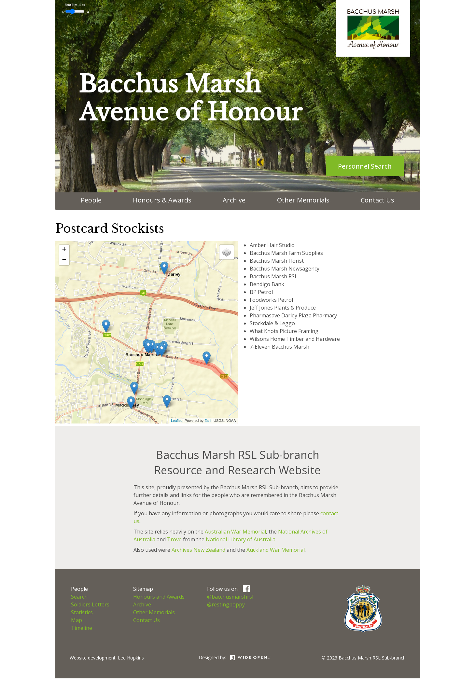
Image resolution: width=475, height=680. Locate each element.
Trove (174, 539)
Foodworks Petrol (271, 299)
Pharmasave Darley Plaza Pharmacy (293, 315)
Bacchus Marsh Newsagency (284, 268)
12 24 (75, 12)
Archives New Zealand (198, 549)
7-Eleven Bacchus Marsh (279, 346)
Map (76, 620)
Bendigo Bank (267, 284)
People (91, 200)
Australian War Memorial (235, 531)
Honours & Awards (162, 200)
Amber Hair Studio (272, 245)
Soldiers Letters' (91, 604)
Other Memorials (303, 200)
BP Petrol (261, 292)
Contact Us (377, 200)
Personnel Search (365, 166)
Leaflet (176, 421)
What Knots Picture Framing (284, 331)
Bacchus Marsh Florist (277, 260)
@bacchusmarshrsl (230, 596)
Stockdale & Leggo (272, 323)
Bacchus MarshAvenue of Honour (190, 98)
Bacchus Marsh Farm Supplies (286, 253)
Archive (234, 200)
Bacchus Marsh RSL (274, 276)
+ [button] (64, 250)
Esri (207, 421)
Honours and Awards (159, 596)
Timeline (81, 627)
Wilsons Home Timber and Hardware (295, 338)
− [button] (64, 260)
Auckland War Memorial (275, 549)
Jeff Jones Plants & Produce (283, 307)
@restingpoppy (226, 604)
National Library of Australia (240, 539)
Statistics (82, 612)
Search (79, 596)
